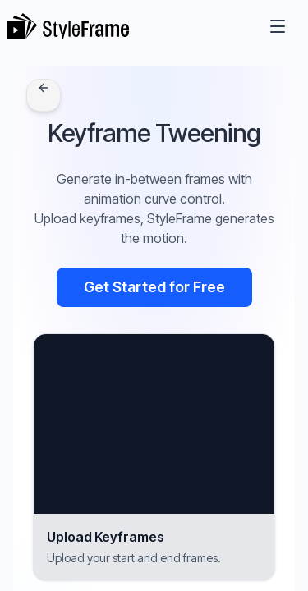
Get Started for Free (154, 287)
